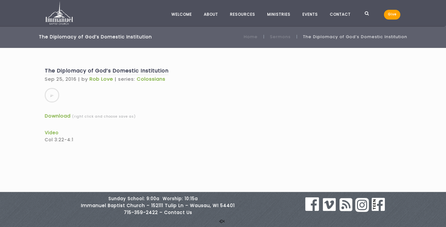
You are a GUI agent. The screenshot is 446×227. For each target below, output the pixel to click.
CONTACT (340, 14)
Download (58, 116)
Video (52, 133)
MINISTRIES (278, 14)
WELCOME (181, 14)
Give (392, 14)
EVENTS (310, 14)
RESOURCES (242, 14)
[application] (52, 95)
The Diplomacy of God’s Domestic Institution (107, 70)
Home (251, 37)
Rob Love (101, 79)
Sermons (280, 37)
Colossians (151, 79)
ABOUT (211, 14)
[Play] (51, 95)
